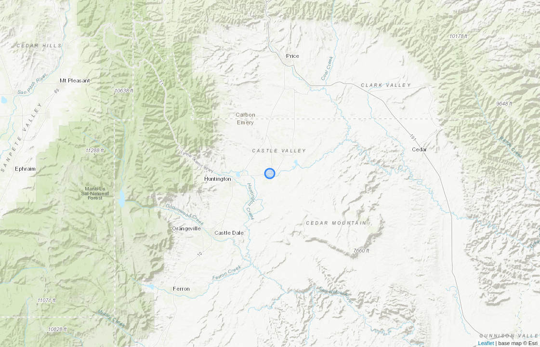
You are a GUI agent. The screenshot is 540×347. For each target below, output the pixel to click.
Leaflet (486, 343)
